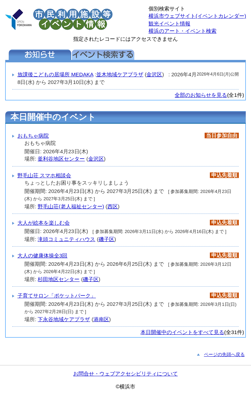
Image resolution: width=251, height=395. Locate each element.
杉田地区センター (58, 279)
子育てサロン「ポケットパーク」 (56, 296)
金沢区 (154, 74)
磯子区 (106, 239)
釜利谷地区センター (61, 159)
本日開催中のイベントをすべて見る (182, 332)
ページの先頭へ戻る (224, 354)
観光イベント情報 (169, 23)
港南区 (101, 319)
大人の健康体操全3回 (42, 255)
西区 (112, 206)
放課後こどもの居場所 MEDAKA (55, 74)
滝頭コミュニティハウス (66, 239)
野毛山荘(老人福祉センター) (71, 206)
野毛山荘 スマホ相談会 (44, 175)
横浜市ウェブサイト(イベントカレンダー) (197, 16)
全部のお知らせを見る (201, 95)
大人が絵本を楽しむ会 (43, 223)
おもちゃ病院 (33, 136)
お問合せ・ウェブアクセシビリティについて (125, 374)
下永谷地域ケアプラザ (64, 319)
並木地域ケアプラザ (119, 74)
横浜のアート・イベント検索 (182, 31)
